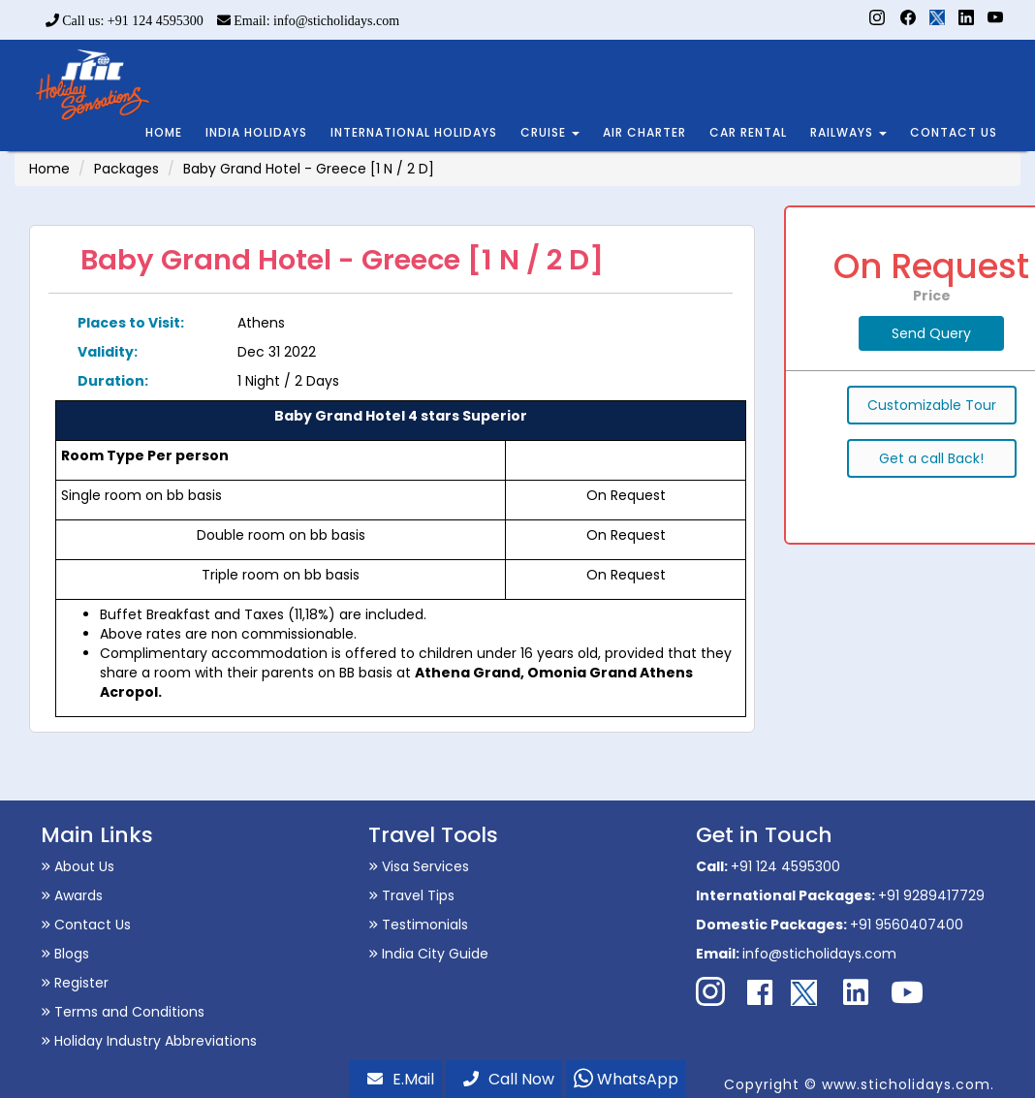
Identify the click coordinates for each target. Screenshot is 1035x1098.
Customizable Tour (931, 405)
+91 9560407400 (906, 924)
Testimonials (418, 924)
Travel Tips (411, 895)
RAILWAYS (848, 132)
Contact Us (86, 924)
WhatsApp (626, 1079)
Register (75, 982)
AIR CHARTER (644, 132)
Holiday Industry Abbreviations (149, 1041)
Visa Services (418, 866)
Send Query (931, 333)
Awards (72, 895)
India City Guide (428, 953)
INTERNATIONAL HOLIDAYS (413, 132)
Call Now (508, 1079)
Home (49, 168)
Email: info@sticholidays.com (308, 21)
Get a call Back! (931, 458)
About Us (77, 866)
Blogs (65, 953)
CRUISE (550, 132)
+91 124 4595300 (785, 866)
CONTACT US (953, 132)
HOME (163, 132)
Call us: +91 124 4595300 (125, 21)
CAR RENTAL (748, 132)
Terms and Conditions (122, 1011)
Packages (126, 168)
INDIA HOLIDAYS (256, 132)
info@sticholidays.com (819, 953)
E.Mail (400, 1079)
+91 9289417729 (931, 895)
